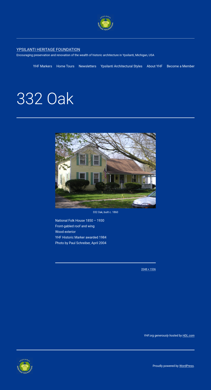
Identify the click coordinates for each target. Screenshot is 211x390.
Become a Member (181, 66)
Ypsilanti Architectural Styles (121, 66)
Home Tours (65, 66)
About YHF (155, 66)
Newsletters (87, 66)
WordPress (186, 366)
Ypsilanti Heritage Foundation (48, 49)
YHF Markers (42, 66)
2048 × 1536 (148, 269)
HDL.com (189, 335)
